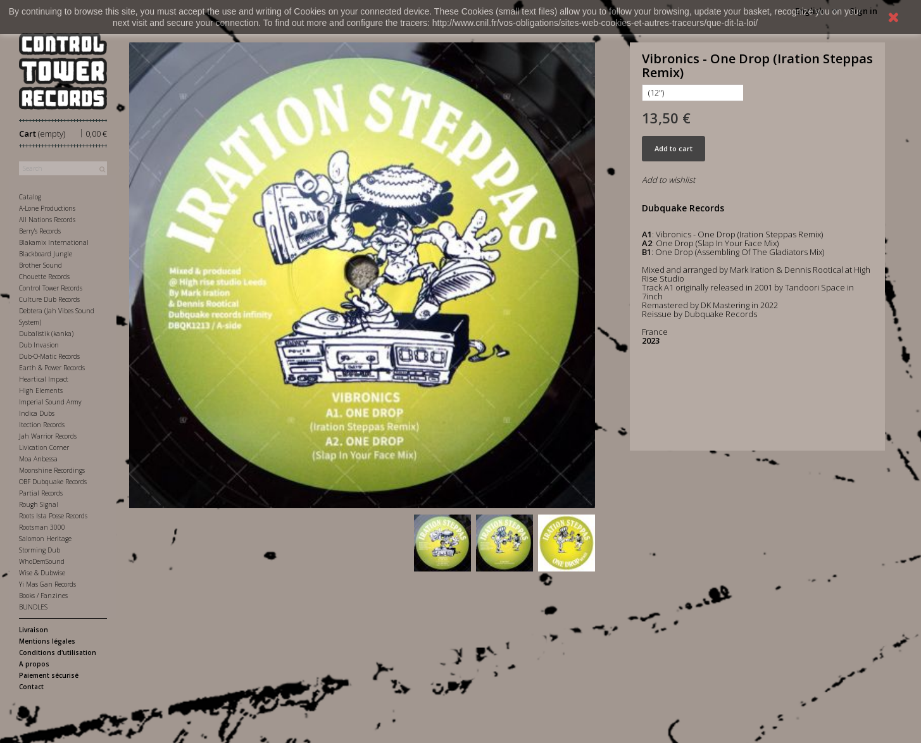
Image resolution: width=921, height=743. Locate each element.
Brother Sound (40, 265)
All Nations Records (47, 219)
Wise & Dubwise (42, 572)
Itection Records (42, 424)
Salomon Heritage (45, 538)
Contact (31, 686)
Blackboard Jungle (45, 253)
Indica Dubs (36, 413)
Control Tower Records (50, 288)
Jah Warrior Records (48, 436)
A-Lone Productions (47, 208)
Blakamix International (54, 242)
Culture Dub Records (49, 299)
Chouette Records (44, 276)
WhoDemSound (42, 561)
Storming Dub (39, 550)
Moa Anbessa (38, 458)
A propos (34, 663)
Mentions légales (47, 641)
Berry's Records (40, 231)
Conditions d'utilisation (57, 652)
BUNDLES (33, 607)
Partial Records (41, 493)
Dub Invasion (39, 344)
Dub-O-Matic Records (49, 356)
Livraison (33, 629)
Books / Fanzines (43, 595)
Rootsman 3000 (42, 527)
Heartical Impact (43, 379)
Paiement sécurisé (48, 675)
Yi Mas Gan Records (47, 584)
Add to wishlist (668, 179)
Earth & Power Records (52, 367)
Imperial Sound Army (50, 401)
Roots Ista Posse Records (53, 515)
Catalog (30, 196)
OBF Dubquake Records (53, 481)
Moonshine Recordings (52, 470)
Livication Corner (44, 447)
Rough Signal (38, 504)
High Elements (41, 390)
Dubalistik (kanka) (46, 333)
